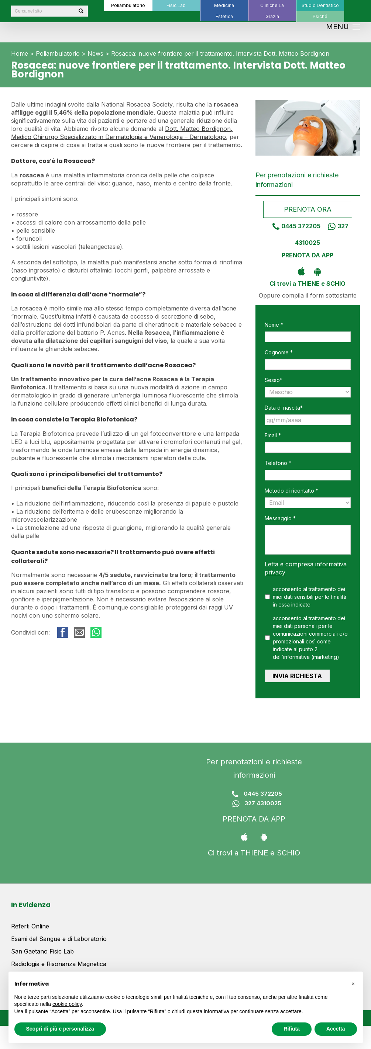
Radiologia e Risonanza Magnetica (58, 960)
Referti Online (30, 923)
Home (19, 53)
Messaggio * (280, 518)
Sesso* (273, 380)
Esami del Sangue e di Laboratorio (59, 935)
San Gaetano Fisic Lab (42, 948)
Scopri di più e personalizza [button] (60, 1029)
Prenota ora (308, 209)
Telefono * (278, 463)
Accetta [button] (335, 1029)
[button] (353, 983)
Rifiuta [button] (292, 1029)
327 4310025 (254, 800)
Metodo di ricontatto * (291, 490)
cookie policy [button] (67, 1004)
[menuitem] (128, 5)
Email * (273, 435)
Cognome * (279, 352)
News (95, 53)
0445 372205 (293, 226)
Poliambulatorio (58, 53)
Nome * (274, 325)
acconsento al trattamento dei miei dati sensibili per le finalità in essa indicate (309, 597)
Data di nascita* (284, 407)
